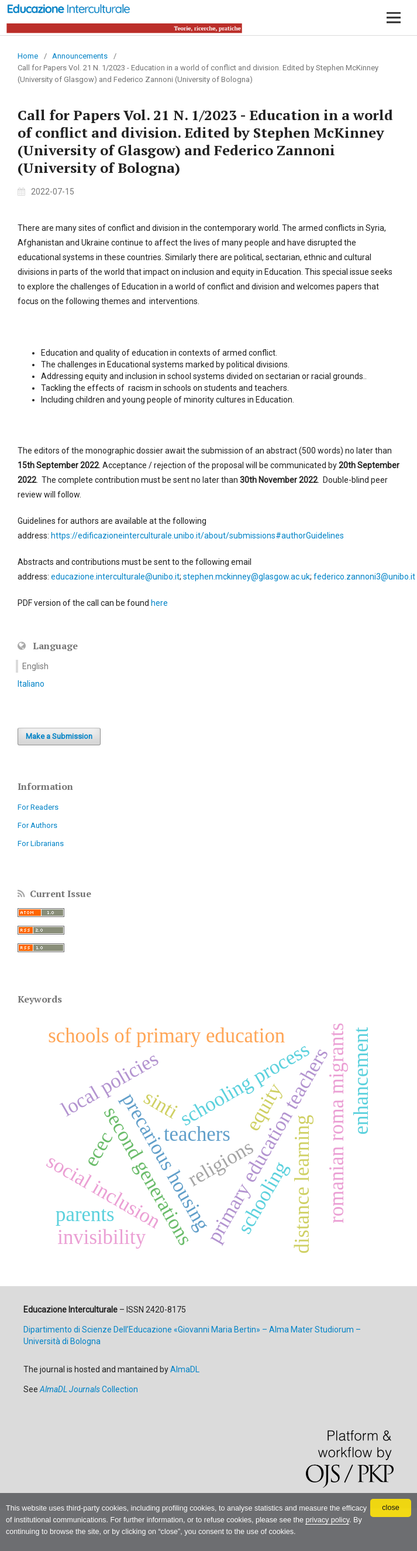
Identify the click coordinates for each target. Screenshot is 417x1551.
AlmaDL (184, 1369)
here (159, 603)
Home (28, 56)
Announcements (80, 56)
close (390, 1508)
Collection (89, 1389)
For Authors (37, 825)
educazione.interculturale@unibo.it (115, 576)
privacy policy (327, 1520)
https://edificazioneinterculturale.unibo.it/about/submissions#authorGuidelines (197, 535)
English (35, 666)
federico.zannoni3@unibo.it (364, 576)
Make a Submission (59, 736)
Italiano (31, 683)
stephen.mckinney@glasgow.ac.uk (246, 576)
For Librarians (41, 843)
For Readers (38, 807)
